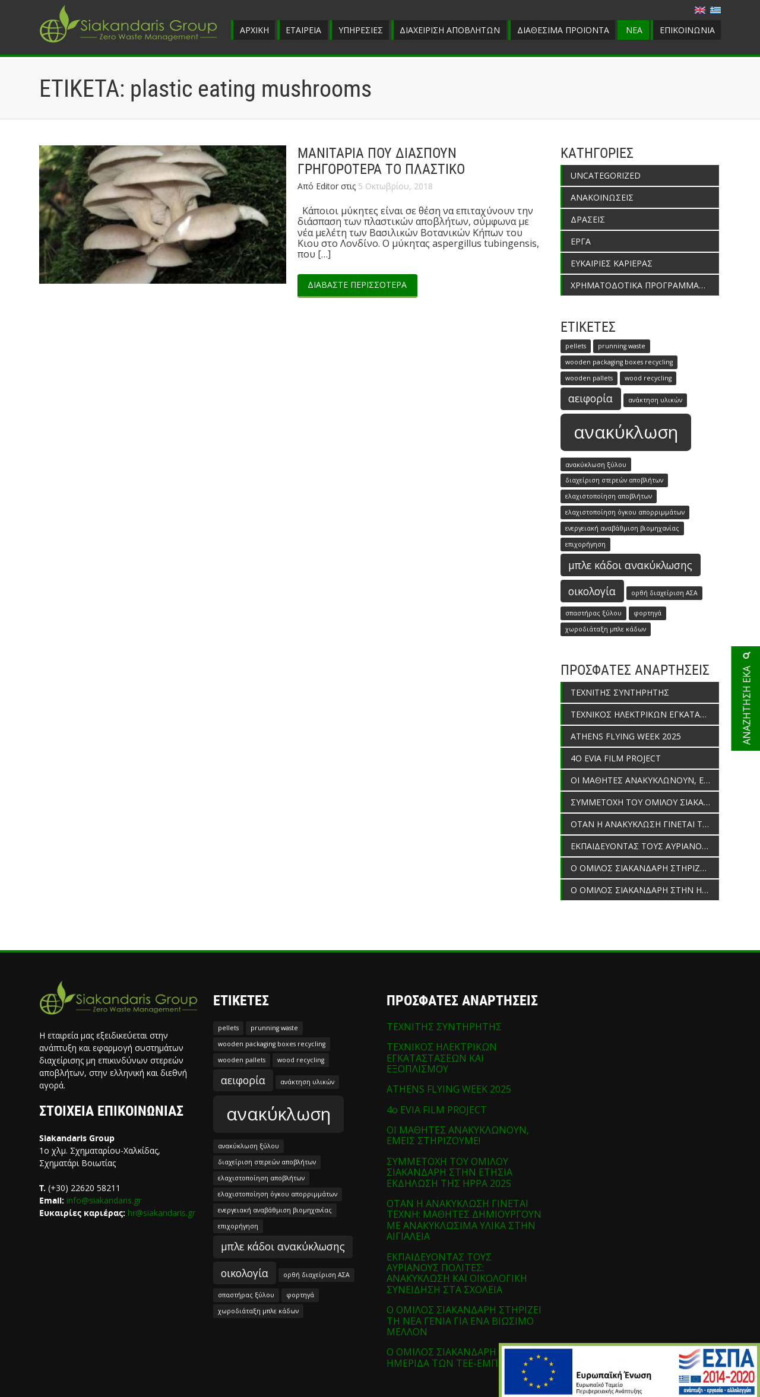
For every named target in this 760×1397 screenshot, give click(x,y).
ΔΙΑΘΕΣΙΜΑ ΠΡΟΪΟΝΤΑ (563, 30)
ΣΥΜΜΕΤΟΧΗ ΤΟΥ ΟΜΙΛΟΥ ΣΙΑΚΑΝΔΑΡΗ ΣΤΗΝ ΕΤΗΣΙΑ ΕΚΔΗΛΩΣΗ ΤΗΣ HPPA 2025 (645, 802)
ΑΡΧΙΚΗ (254, 30)
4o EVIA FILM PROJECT (616, 758)
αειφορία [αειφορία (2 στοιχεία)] (590, 398)
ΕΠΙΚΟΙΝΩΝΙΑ (687, 30)
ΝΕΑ (634, 30)
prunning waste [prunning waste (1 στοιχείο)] (621, 346)
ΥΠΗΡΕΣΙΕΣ (360, 30)
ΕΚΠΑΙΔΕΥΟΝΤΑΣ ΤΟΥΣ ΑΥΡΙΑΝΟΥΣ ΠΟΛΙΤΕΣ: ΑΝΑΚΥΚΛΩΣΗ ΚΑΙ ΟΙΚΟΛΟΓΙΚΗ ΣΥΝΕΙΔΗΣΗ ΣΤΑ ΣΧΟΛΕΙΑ (645, 846)
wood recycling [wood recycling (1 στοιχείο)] (648, 378)
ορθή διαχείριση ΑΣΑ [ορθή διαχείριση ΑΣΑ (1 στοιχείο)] (664, 593)
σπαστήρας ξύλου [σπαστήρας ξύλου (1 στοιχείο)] (593, 613)
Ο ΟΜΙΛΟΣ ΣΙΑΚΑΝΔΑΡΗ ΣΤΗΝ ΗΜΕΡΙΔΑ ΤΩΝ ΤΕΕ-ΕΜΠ (645, 890)
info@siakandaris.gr (103, 1200)
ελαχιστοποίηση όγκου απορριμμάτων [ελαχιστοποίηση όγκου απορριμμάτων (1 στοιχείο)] (625, 512)
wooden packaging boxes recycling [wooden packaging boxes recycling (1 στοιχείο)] (619, 362)
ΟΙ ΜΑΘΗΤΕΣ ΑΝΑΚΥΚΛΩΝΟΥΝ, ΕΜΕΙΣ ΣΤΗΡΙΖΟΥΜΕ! (645, 780)
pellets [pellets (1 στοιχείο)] (575, 346)
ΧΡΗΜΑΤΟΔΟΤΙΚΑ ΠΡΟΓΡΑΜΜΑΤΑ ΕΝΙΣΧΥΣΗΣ (645, 285)
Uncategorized (606, 175)
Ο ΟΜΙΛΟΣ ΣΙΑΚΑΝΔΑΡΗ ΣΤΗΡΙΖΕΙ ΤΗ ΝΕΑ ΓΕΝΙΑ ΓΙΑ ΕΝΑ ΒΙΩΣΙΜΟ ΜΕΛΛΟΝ (645, 868)
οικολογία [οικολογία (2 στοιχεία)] (592, 591)
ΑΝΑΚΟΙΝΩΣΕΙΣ (602, 197)
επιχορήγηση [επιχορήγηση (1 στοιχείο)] (585, 544)
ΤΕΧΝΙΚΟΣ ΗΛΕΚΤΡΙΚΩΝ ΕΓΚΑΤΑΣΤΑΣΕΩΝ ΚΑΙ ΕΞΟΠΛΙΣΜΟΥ (645, 714)
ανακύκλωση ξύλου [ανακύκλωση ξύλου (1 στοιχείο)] (595, 465)
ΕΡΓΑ (581, 241)
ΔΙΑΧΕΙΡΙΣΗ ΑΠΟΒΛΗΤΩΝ (450, 30)
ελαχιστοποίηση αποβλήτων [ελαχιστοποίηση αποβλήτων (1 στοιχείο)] (608, 496)
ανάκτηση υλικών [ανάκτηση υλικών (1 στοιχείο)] (655, 400)
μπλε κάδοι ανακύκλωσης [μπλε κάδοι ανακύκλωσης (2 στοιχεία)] (630, 565)
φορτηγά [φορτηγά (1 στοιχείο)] (647, 613)
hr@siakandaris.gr (161, 1212)
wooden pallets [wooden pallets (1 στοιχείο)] (589, 378)
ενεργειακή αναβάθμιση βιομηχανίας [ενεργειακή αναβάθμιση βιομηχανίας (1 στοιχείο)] (622, 528)
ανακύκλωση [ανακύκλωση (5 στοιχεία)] (626, 432)
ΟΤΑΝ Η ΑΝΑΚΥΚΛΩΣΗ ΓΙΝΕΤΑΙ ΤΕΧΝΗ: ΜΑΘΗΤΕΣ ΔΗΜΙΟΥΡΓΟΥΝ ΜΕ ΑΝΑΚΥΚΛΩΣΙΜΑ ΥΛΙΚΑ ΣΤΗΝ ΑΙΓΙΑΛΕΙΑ (645, 824)
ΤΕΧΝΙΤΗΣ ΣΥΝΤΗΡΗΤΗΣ (620, 692)
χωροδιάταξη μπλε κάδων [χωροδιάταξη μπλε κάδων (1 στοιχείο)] (605, 629)
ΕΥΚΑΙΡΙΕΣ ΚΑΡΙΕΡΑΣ (612, 263)
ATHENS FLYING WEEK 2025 (626, 736)
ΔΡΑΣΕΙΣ (588, 219)
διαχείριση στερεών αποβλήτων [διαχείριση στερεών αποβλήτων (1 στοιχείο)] (614, 480)
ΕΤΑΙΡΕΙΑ (303, 30)
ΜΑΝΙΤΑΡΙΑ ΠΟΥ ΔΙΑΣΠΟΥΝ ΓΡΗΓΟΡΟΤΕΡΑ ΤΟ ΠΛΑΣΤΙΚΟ (381, 161)
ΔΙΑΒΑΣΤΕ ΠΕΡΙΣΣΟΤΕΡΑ (357, 284)
